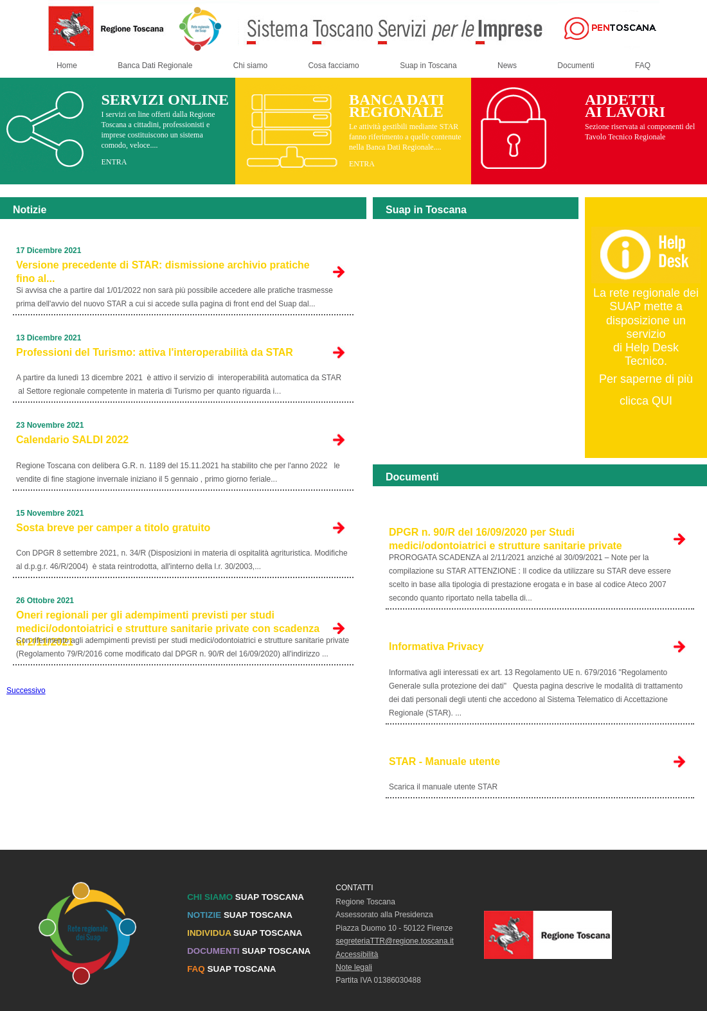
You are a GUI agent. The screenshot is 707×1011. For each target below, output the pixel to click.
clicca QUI (646, 400)
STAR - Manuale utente (444, 761)
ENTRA (114, 161)
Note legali (354, 967)
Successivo (26, 690)
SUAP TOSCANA (245, 897)
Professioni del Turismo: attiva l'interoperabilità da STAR (154, 352)
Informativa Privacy (436, 646)
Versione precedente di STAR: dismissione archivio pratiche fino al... (163, 271)
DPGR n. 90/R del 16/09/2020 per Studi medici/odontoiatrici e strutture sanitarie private (505, 539)
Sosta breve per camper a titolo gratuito (113, 527)
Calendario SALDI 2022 (72, 439)
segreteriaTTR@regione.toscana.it (395, 940)
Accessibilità (357, 954)
